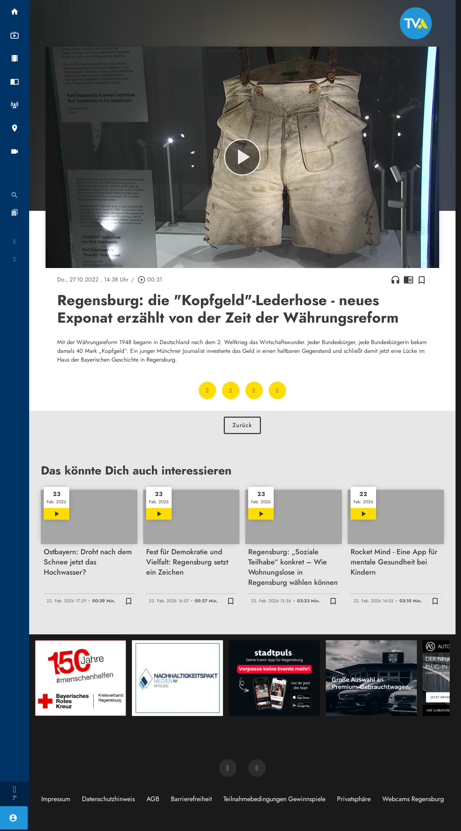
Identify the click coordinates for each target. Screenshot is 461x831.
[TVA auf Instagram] (257, 768)
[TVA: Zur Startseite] (416, 23)
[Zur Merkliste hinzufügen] (421, 279)
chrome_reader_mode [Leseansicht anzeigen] (408, 280)
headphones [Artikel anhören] (395, 280)
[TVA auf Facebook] (228, 768)
